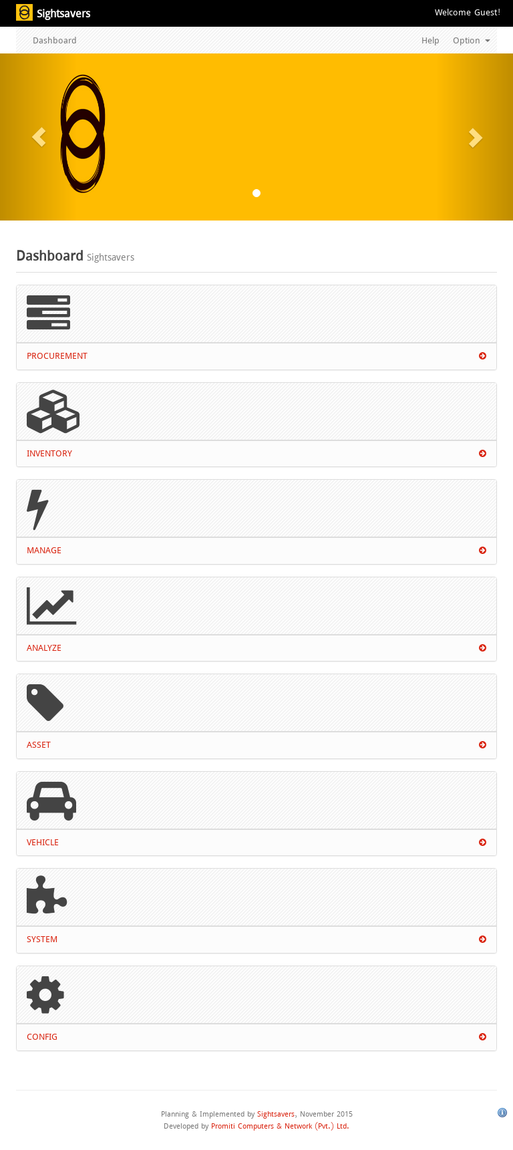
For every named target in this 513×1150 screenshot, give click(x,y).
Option (471, 40)
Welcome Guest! (467, 12)
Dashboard (55, 40)
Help (430, 40)
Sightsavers (276, 1114)
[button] (38, 137)
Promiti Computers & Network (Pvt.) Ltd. (280, 1126)
